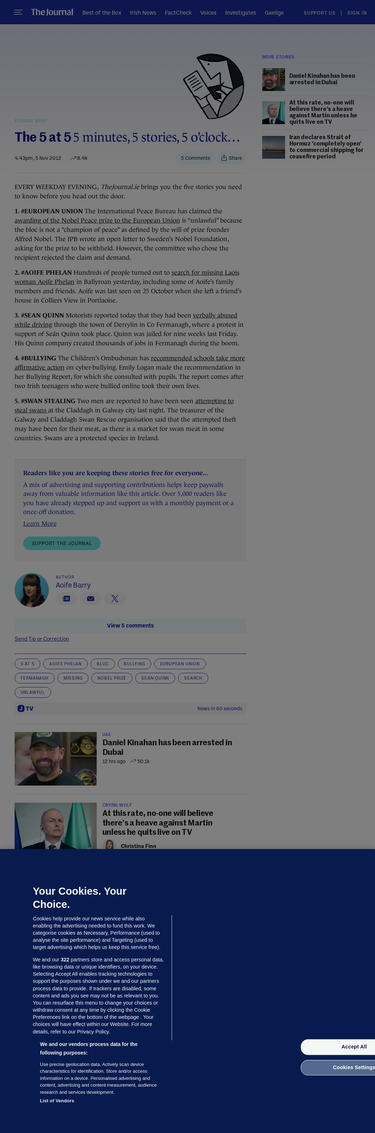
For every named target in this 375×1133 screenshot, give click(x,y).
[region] (187, 991)
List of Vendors (57, 1100)
